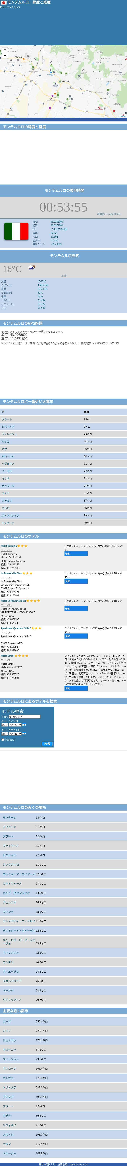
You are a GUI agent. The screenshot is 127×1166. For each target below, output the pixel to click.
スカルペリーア (12, 981)
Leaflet (123, 116)
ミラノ (7, 1031)
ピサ (4, 449)
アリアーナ (9, 827)
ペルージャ (9, 1153)
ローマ (7, 1021)
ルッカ (5, 441)
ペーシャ (8, 990)
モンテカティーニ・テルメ (19, 921)
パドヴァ (8, 1078)
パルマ (7, 1144)
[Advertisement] (63, 157)
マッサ (5, 478)
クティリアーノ (12, 1000)
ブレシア (8, 1097)
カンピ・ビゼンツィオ (16, 893)
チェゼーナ (8, 523)
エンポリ (8, 962)
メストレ (8, 1134)
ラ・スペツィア (10, 515)
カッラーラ (8, 486)
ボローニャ (8, 456)
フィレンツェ (9, 434)
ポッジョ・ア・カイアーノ (19, 874)
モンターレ (9, 817)
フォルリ (7, 500)
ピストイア (8, 426)
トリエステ (9, 1087)
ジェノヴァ (9, 1040)
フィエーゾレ (11, 972)
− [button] (5, 56)
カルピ (5, 508)
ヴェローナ (9, 1068)
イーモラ (7, 471)
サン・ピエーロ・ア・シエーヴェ (19, 941)
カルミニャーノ (12, 883)
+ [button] (5, 50)
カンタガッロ (11, 865)
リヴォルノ (8, 463)
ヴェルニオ (9, 902)
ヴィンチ (8, 912)
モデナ (5, 493)
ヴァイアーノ (11, 846)
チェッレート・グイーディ (19, 931)
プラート (7, 419)
